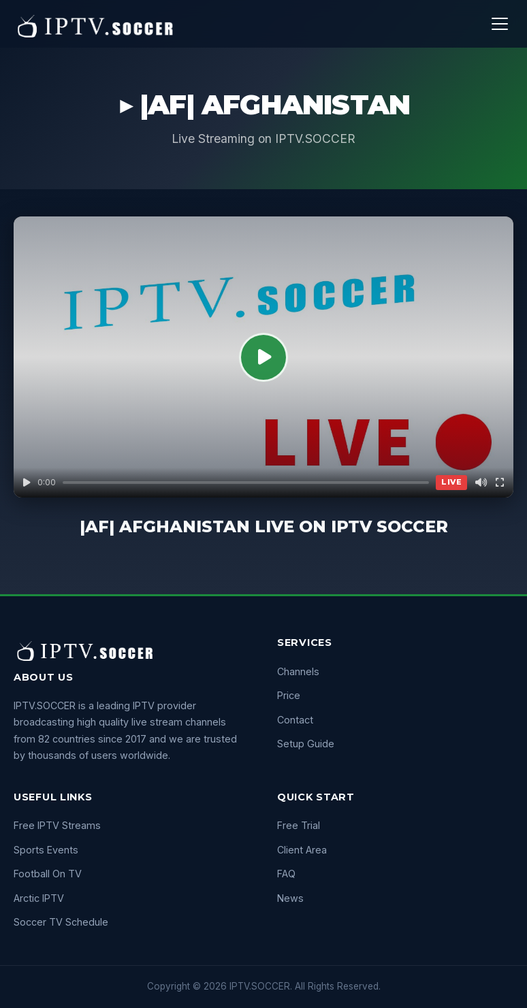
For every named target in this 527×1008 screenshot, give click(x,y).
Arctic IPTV (39, 898)
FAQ (286, 873)
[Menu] (499, 23)
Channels (298, 671)
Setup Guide (305, 743)
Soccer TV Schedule (61, 922)
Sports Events (46, 850)
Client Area (302, 850)
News (290, 898)
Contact (295, 720)
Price (288, 695)
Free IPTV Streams (57, 825)
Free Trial (298, 825)
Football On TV (48, 873)
